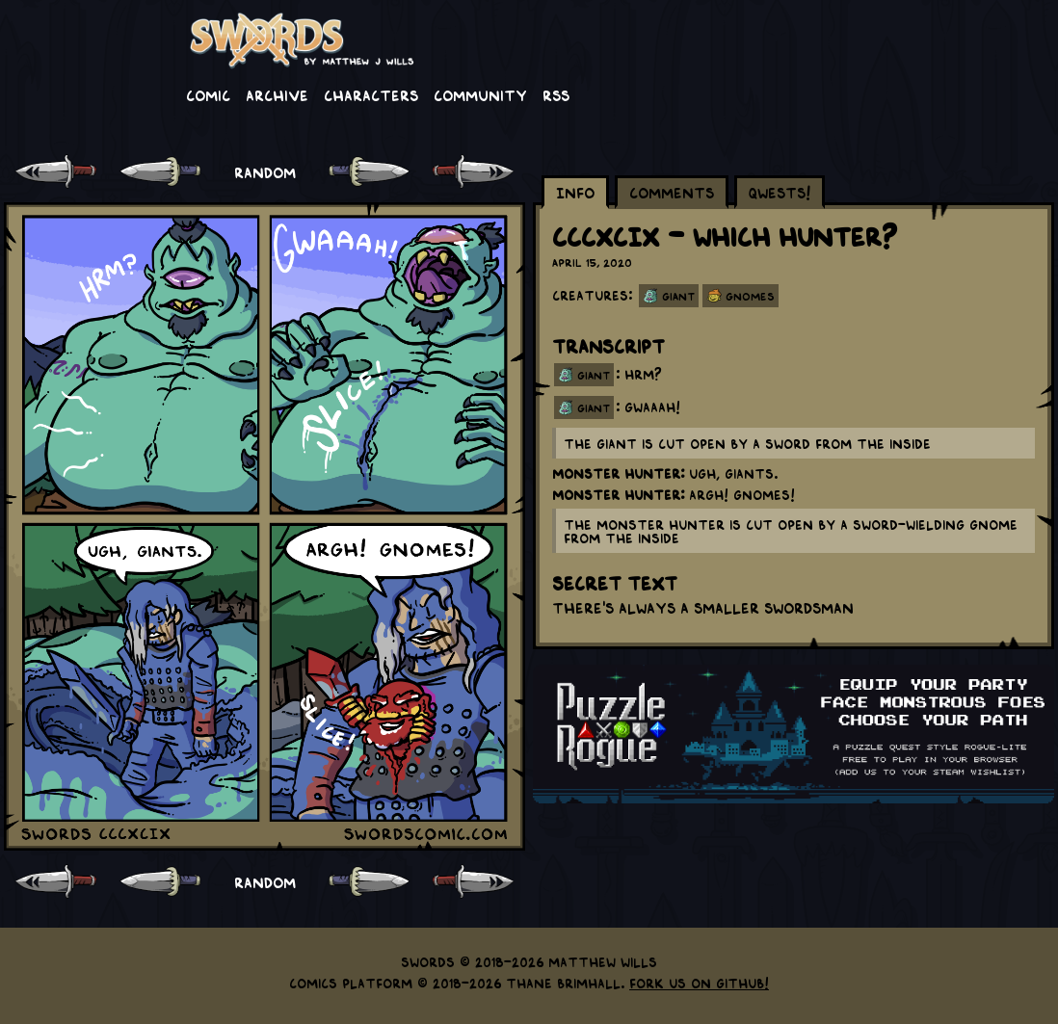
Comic (208, 94)
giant (593, 375)
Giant (678, 296)
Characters (371, 94)
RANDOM (265, 171)
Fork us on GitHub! (699, 982)
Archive (277, 94)
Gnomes (750, 296)
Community (480, 94)
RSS (555, 94)
